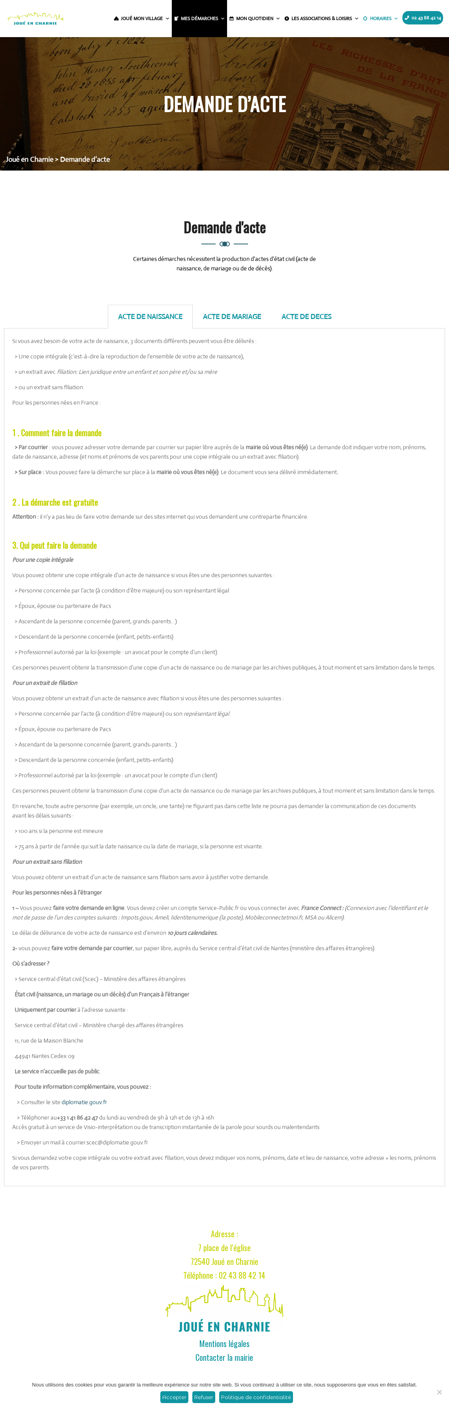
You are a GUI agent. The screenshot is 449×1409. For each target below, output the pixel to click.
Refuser (203, 1397)
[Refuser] (439, 1392)
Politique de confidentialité (256, 1397)
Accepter (174, 1397)
